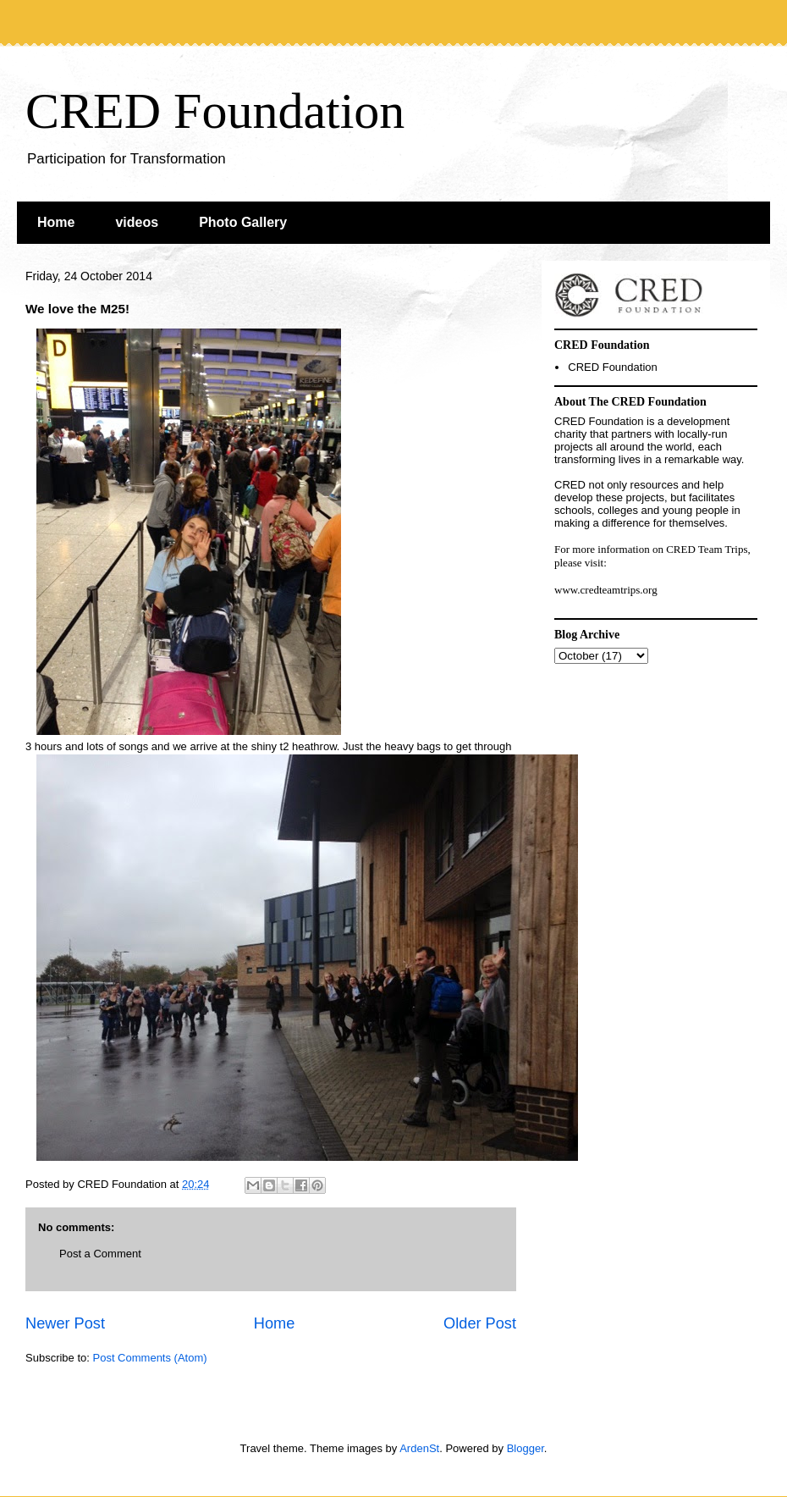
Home (55, 222)
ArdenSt (419, 1448)
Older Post (479, 1323)
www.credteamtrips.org (606, 589)
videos (136, 222)
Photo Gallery (243, 222)
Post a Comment (100, 1253)
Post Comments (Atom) (150, 1357)
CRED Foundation (215, 111)
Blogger (525, 1448)
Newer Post (65, 1323)
